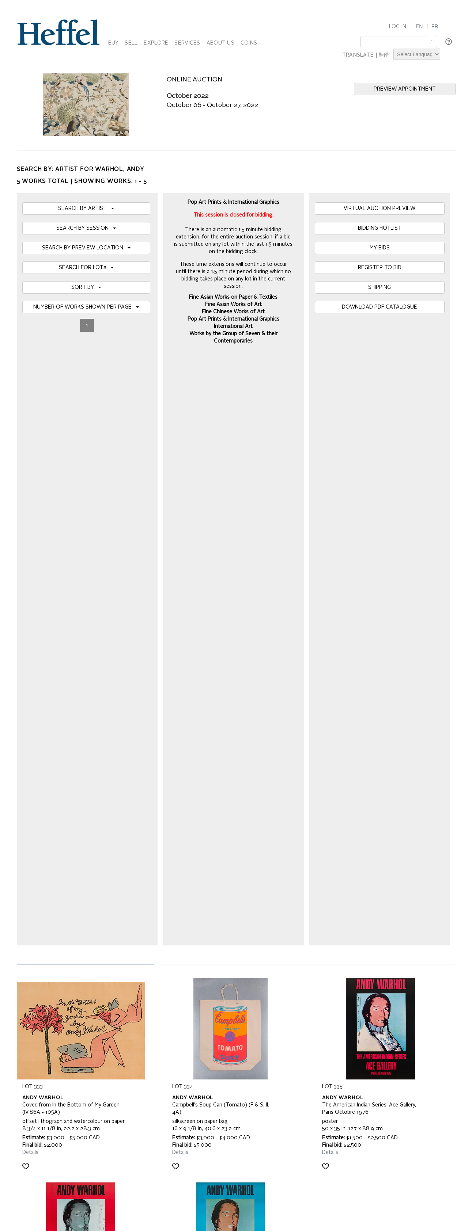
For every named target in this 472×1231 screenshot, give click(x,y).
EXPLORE (156, 43)
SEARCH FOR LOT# (86, 267)
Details (30, 562)
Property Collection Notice (52, 1030)
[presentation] (77, 951)
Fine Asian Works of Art (233, 304)
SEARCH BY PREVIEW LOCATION (86, 248)
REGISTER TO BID (379, 267)
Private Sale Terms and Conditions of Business (222, 1023)
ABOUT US (220, 43)
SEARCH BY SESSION (86, 228)
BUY (113, 43)
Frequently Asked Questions (54, 1016)
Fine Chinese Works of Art (233, 311)
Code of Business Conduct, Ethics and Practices (223, 1038)
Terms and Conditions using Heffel (207, 1030)
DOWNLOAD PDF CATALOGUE (379, 307)
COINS (249, 43)
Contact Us (327, 1030)
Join (148, 923)
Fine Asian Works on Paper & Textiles (233, 297)
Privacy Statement (43, 1038)
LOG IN (398, 26)
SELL (131, 43)
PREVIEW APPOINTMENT (405, 89)
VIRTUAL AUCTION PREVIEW (379, 208)
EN (419, 26)
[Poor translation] (26, 1121)
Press (321, 1023)
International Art (233, 326)
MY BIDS (380, 248)
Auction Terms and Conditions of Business (216, 1016)
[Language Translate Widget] (416, 54)
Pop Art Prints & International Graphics (233, 319)
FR (434, 26)
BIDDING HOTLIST (379, 228)
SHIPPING (379, 287)
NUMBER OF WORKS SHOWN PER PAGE (86, 307)
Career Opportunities (338, 1038)
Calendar (325, 1016)
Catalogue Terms (41, 1023)
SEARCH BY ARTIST (86, 208)
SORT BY (86, 287)
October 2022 (187, 96)
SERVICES (187, 43)
